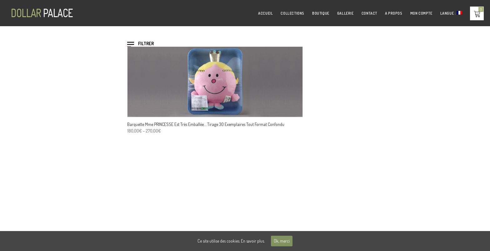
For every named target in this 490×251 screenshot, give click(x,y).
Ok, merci (282, 241)
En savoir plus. (253, 241)
